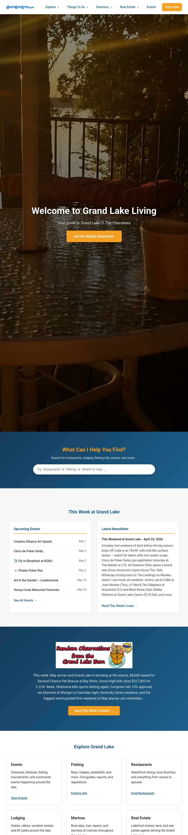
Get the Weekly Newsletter (94, 236)
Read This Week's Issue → (120, 606)
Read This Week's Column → (93, 711)
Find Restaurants (142, 793)
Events (151, 7)
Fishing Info (79, 793)
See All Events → (25, 600)
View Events (19, 798)
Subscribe (172, 7)
